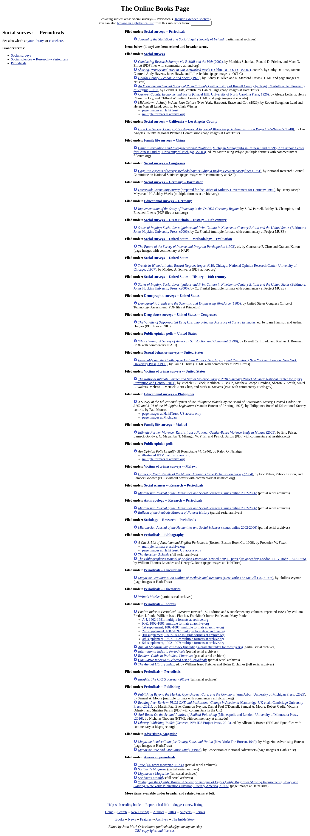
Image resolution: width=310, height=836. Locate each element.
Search (122, 812)
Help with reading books (124, 805)
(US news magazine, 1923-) (161, 765)
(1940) (216, 129)
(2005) (206, 432)
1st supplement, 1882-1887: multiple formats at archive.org (183, 627)
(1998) (188, 341)
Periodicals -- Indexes (160, 604)
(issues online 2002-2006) (197, 493)
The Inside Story (183, 819)
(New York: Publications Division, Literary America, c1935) (215, 784)
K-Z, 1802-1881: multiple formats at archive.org (175, 623)
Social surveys (21, 55)
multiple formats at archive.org (163, 114)
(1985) (189, 303)
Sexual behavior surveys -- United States (173, 352)
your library (36, 41)
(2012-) (163, 679)
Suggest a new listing (188, 805)
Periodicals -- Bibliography (164, 535)
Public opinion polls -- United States (170, 333)
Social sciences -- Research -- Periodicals (39, 59)
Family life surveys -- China (164, 140)
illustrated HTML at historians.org (165, 455)
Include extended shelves (192, 19)
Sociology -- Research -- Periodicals (170, 520)
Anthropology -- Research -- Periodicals (173, 500)
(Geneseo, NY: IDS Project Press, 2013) (184, 723)
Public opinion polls (158, 443)
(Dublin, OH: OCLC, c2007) (194, 70)
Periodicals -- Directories (162, 589)
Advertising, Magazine (160, 734)
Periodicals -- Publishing (162, 686)
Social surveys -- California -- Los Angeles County (180, 121)
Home (109, 812)
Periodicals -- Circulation (162, 570)
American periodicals (159, 757)
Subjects (186, 812)
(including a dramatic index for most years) (190, 647)
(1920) (169, 78)
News (132, 819)
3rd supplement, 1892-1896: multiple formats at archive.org (183, 635)
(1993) (186, 246)
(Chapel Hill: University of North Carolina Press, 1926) (203, 94)
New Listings (140, 812)
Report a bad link (157, 805)
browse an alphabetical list (135, 23)
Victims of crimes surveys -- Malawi (170, 466)
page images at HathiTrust (160, 110)
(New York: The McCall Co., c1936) (205, 578)
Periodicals (18, 63)
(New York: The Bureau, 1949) (197, 742)
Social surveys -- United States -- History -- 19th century (185, 277)
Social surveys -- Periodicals (164, 31)
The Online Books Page (155, 8)
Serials (200, 812)
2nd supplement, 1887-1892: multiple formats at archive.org (183, 631)
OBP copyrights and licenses (154, 830)
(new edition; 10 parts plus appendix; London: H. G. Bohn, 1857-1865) (222, 559)
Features (146, 819)
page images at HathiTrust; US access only (171, 413)
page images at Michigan (159, 417)
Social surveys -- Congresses (164, 163)
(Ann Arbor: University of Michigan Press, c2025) (221, 694)
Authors (158, 812)
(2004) (195, 474)
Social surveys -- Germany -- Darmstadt (173, 182)
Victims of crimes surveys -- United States (174, 371)
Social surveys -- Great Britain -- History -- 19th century (185, 220)
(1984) (199, 171)
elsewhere (56, 41)
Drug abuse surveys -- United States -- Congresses (180, 314)
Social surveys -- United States (166, 258)
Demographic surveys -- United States (172, 295)
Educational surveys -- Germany (168, 201)
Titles (172, 812)
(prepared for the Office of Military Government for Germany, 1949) (206, 190)
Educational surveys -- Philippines (169, 394)
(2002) (180, 61)
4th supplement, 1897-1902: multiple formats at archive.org (183, 639)
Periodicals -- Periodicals (162, 671)
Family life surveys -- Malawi (165, 424)
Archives (161, 819)
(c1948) (170, 750)
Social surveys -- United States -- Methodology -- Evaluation (188, 239)
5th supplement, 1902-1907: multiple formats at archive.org (183, 643)
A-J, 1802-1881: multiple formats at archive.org (175, 619)
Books (119, 819)
